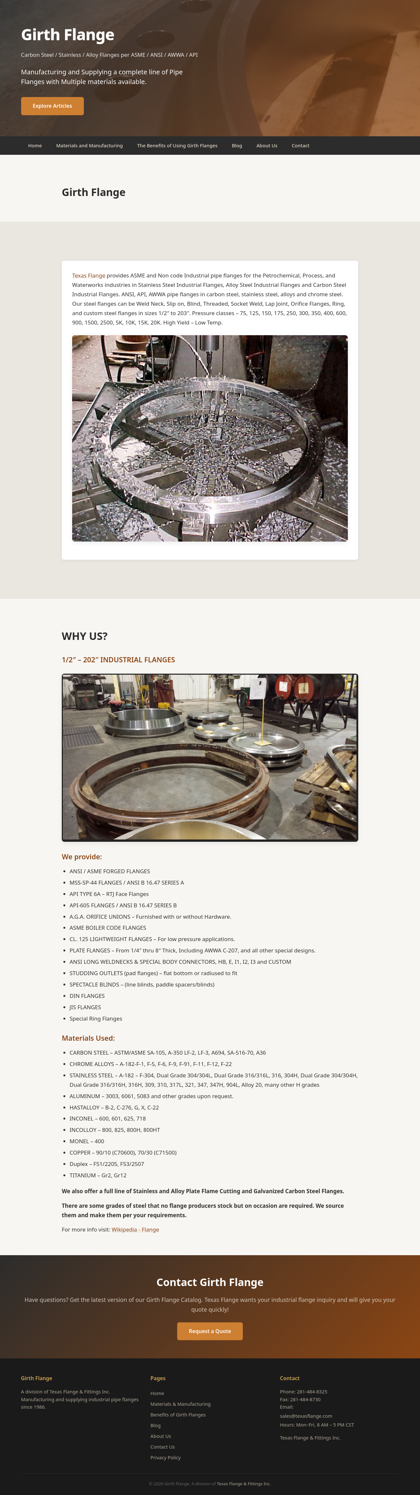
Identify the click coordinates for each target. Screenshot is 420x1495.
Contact (300, 145)
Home (35, 145)
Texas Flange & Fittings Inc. (310, 1437)
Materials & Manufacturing (181, 1404)
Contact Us (163, 1446)
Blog (237, 145)
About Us (266, 145)
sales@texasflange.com (306, 1416)
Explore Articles (52, 105)
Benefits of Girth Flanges (178, 1414)
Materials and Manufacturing (89, 145)
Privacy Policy (166, 1457)
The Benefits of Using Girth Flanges (177, 145)
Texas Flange (88, 275)
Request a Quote (210, 1331)
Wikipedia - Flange (135, 1229)
